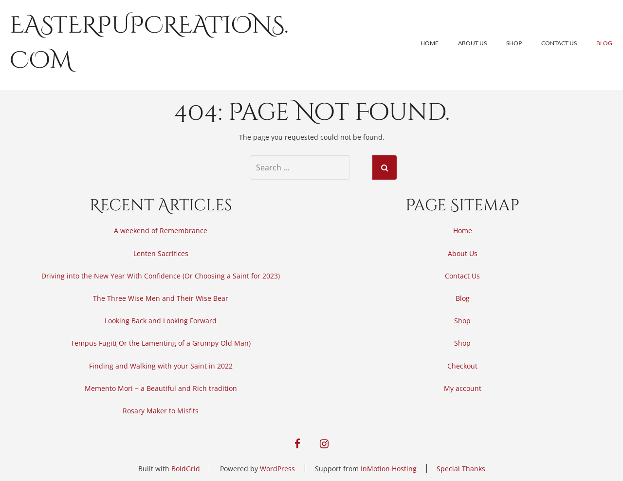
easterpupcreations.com (149, 43)
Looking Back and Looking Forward (161, 320)
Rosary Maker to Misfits (161, 410)
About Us (472, 43)
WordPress (277, 468)
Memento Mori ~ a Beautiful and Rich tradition (161, 388)
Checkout (462, 365)
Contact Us (559, 43)
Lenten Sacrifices (160, 253)
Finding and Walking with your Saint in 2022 (161, 365)
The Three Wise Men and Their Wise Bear (160, 298)
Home (430, 43)
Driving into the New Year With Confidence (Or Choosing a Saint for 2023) (160, 275)
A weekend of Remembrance (160, 230)
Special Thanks (461, 468)
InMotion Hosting (389, 468)
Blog (604, 43)
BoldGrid (185, 468)
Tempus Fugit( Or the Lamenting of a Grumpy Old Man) (161, 343)
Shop (514, 43)
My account (462, 388)
